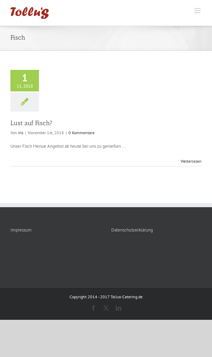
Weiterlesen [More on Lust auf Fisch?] (191, 161)
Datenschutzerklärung (132, 230)
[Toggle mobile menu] (198, 10)
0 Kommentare (81, 132)
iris (20, 132)
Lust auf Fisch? (31, 123)
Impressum (21, 230)
